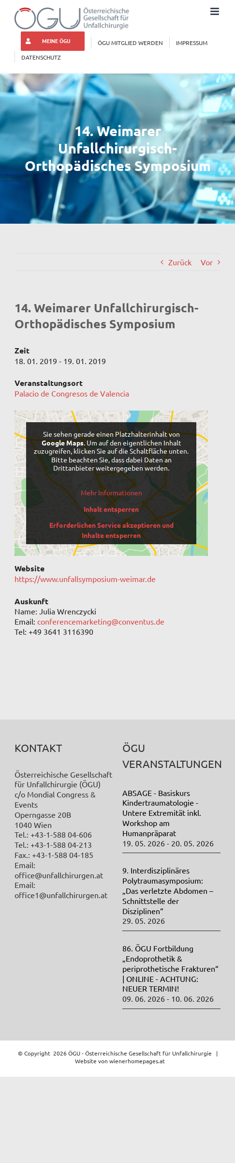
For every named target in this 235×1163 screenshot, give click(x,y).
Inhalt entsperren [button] (111, 509)
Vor (207, 262)
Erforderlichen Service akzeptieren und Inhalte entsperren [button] (111, 529)
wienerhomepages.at (137, 1061)
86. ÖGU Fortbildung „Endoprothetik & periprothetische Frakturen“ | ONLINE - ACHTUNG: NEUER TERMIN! (170, 968)
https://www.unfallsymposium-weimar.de (85, 578)
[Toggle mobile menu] (215, 11)
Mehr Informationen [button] (111, 493)
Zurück (179, 262)
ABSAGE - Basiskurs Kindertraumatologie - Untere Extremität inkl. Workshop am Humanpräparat (161, 813)
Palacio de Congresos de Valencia (72, 393)
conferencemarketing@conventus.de (100, 621)
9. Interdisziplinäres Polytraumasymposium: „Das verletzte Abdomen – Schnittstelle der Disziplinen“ (167, 890)
